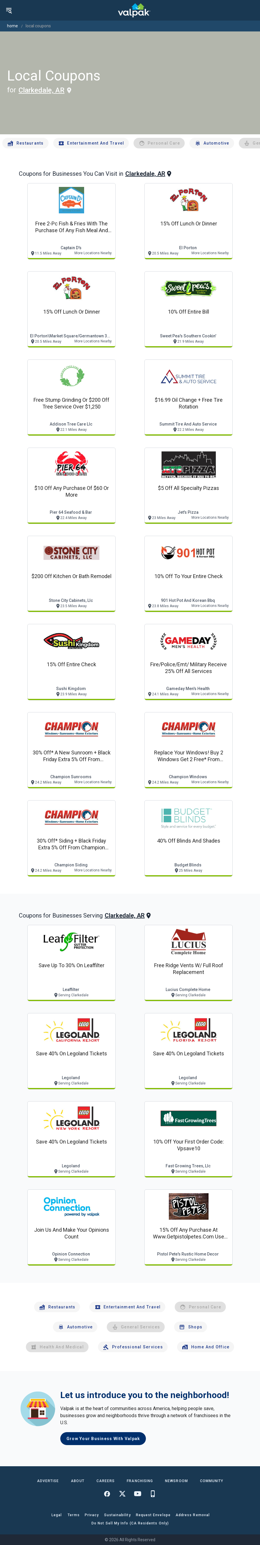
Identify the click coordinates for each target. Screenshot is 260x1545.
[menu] (9, 10)
